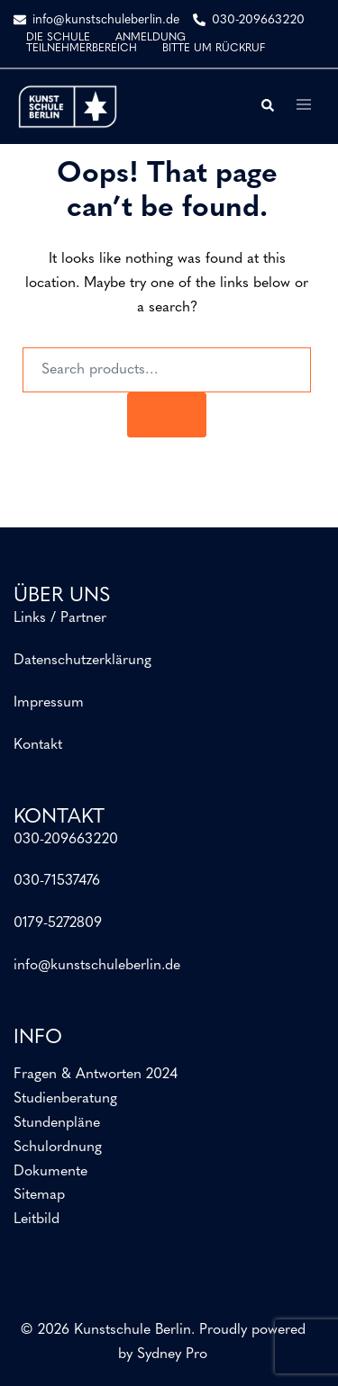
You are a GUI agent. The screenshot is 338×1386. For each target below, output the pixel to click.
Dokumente (50, 1172)
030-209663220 (66, 839)
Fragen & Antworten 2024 (96, 1074)
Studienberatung (65, 1099)
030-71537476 (57, 881)
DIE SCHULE (58, 37)
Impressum (49, 703)
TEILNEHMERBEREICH (81, 48)
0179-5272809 (58, 923)
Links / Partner (60, 618)
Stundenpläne (57, 1123)
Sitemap (39, 1195)
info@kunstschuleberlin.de (97, 965)
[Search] (166, 414)
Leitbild (36, 1219)
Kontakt (38, 745)
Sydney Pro (172, 1354)
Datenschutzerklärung (82, 660)
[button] (267, 106)
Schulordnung (58, 1147)
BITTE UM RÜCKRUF (213, 48)
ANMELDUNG (150, 37)
